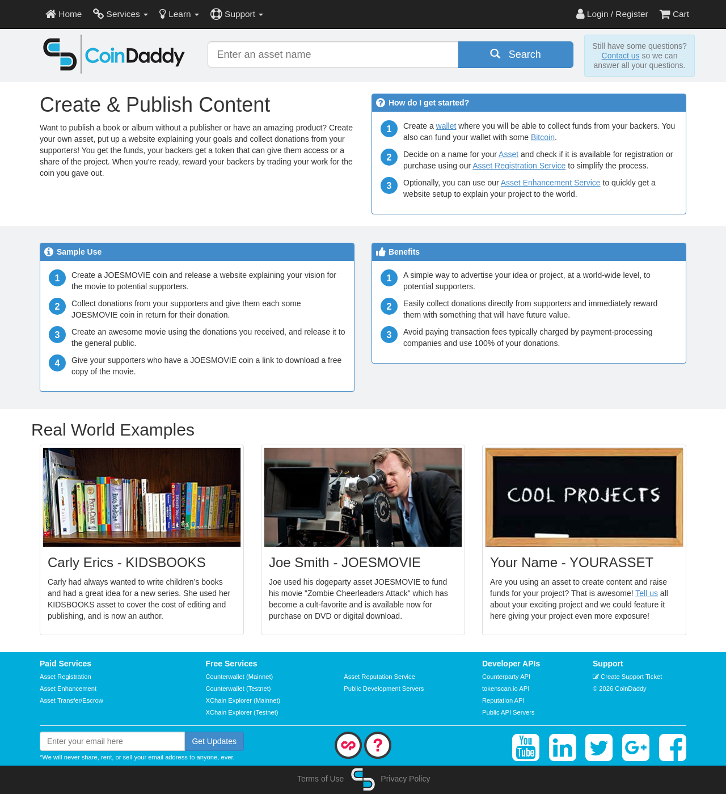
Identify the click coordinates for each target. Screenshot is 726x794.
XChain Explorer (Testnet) (242, 712)
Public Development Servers (384, 688)
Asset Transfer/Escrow (71, 700)
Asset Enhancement (68, 688)
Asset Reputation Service (379, 676)
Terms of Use (320, 778)
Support (236, 14)
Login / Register (612, 14)
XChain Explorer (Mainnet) (243, 700)
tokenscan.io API (505, 688)
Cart (674, 14)
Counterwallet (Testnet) (238, 688)
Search (515, 54)
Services (120, 14)
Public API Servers (508, 712)
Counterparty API (506, 676)
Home (63, 14)
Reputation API (503, 700)
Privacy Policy (405, 778)
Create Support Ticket (627, 676)
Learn (179, 14)
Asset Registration (65, 676)
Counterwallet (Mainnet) (239, 676)
